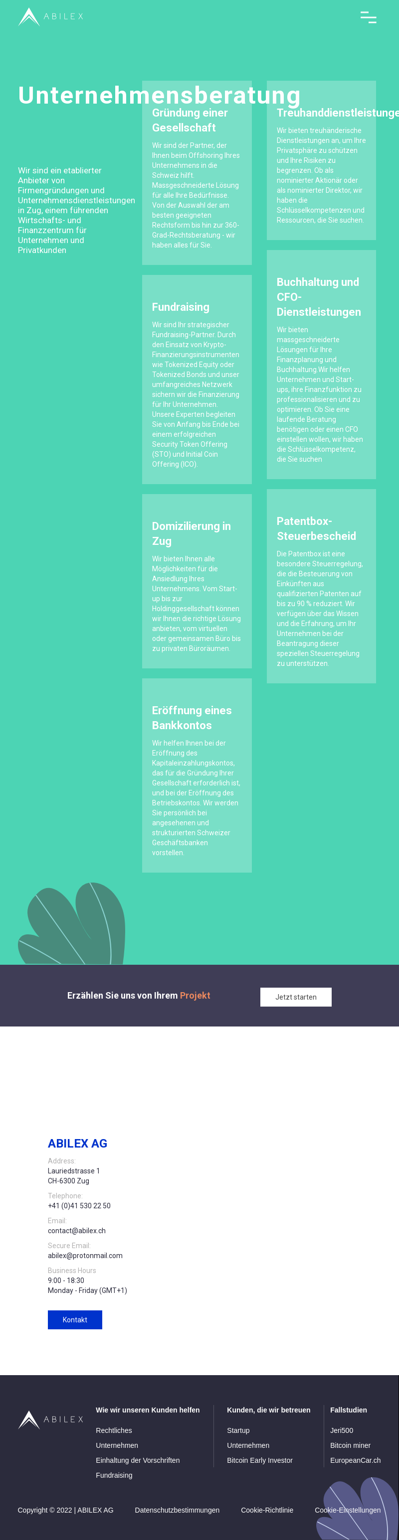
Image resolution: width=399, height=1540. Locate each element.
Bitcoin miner (350, 1445)
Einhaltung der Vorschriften (138, 1460)
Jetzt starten (296, 997)
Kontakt (75, 1320)
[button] (368, 18)
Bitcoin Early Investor (260, 1460)
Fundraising (114, 1475)
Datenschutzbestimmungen (177, 1510)
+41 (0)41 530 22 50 (79, 1206)
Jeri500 (341, 1430)
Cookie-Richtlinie (267, 1510)
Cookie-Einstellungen (348, 1510)
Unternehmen (117, 1445)
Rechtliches (114, 1430)
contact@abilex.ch (77, 1231)
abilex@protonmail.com (85, 1256)
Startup (238, 1430)
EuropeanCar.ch (355, 1460)
